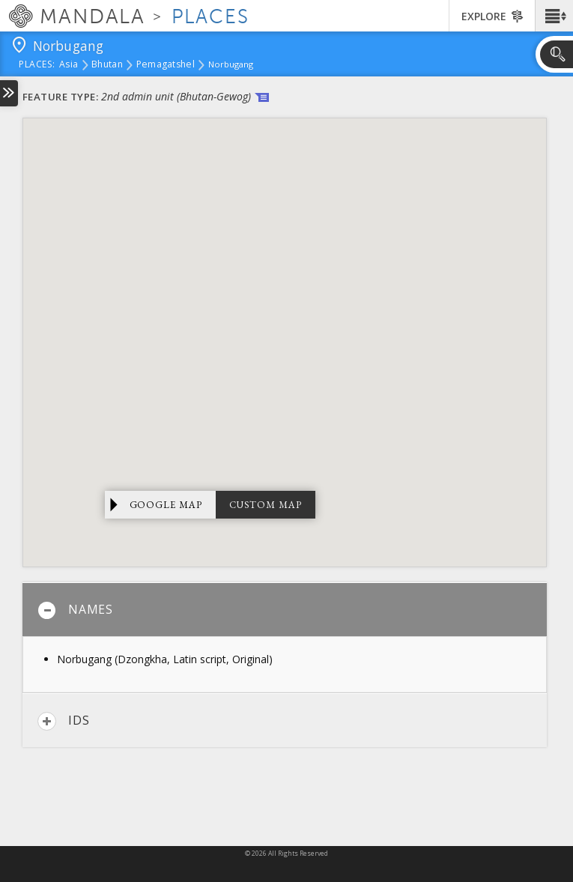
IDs (63, 721)
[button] (554, 15)
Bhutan (107, 65)
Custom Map (265, 504)
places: (37, 65)
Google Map (166, 504)
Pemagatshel (165, 65)
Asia (68, 65)
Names (75, 610)
